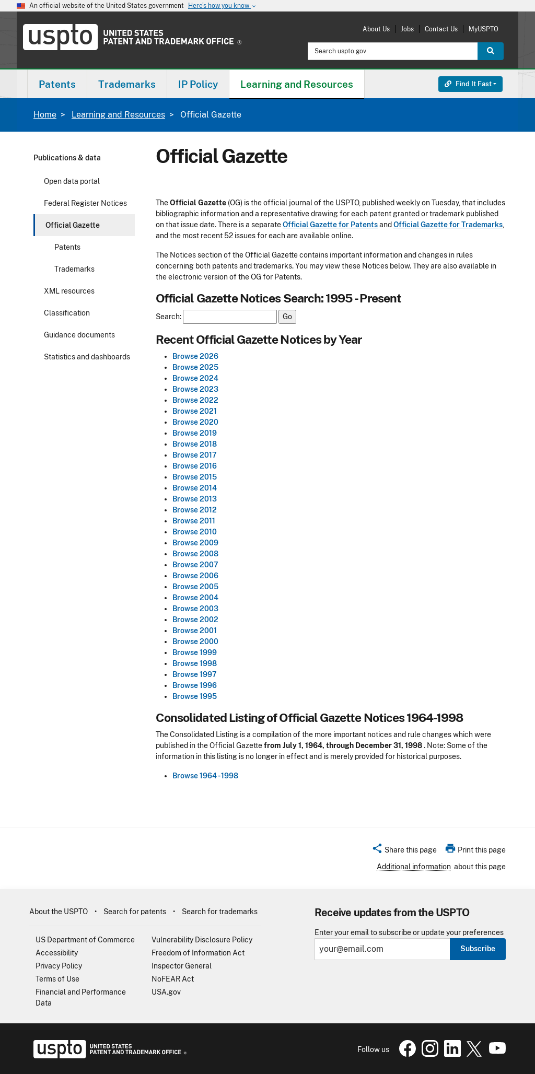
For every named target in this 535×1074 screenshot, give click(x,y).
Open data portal (72, 181)
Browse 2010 (194, 532)
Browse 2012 (194, 510)
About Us (376, 29)
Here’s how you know (222, 6)
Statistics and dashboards (87, 357)
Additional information (414, 866)
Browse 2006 (195, 575)
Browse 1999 (194, 652)
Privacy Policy (59, 966)
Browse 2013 (194, 499)
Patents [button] (57, 84)
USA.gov (166, 992)
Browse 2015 (194, 477)
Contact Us (441, 29)
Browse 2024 (195, 378)
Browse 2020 (195, 422)
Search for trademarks (220, 911)
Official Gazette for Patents (330, 224)
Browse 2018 (194, 444)
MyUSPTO (483, 29)
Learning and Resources (118, 115)
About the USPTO (58, 911)
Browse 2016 (194, 466)
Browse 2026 (195, 356)
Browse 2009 (195, 543)
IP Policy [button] (198, 84)
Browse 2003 (195, 608)
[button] (404, 851)
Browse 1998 (194, 663)
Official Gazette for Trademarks (448, 224)
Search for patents (134, 911)
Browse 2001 (194, 630)
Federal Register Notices (85, 203)
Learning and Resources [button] (296, 84)
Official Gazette (72, 225)
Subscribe (477, 948)
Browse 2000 (195, 641)
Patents (67, 247)
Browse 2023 (195, 389)
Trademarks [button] (127, 84)
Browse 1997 (194, 674)
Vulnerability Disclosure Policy (202, 940)
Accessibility (57, 953)
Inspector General (182, 966)
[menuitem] (57, 83)
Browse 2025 (195, 367)
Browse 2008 (195, 554)
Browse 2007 (195, 565)
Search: (168, 317)
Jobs (407, 29)
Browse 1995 (194, 696)
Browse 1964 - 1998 (205, 776)
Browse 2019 (194, 433)
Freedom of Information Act (198, 953)
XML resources (69, 291)
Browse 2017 (194, 455)
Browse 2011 (193, 521)
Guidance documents (79, 335)
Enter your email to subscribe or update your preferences (409, 933)
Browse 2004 (195, 597)
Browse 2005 (195, 586)
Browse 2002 (195, 619)
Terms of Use (57, 979)
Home (44, 115)
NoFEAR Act (173, 979)
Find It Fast (468, 84)
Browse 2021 (194, 411)
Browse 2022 (195, 400)
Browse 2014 (194, 488)
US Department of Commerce (85, 940)
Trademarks (74, 269)
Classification (67, 313)
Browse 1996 (194, 685)
